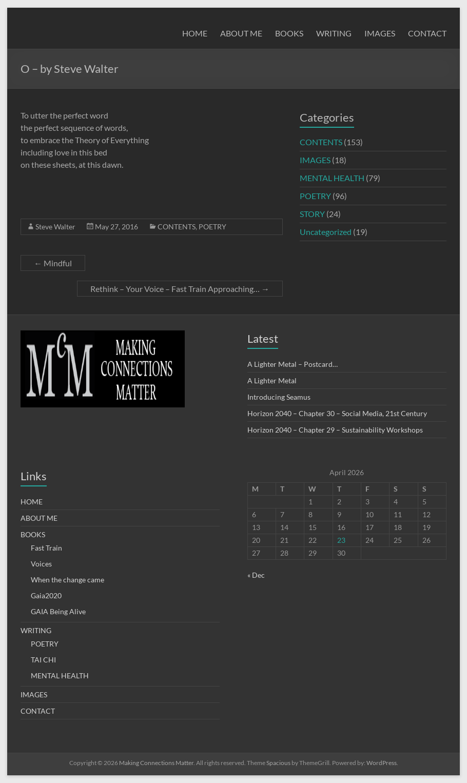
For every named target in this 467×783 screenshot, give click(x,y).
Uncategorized (326, 232)
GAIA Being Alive (58, 611)
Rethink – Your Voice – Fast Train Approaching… (179, 288)
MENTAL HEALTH (332, 178)
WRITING (334, 33)
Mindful (53, 263)
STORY (312, 214)
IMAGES (379, 33)
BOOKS (289, 33)
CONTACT (427, 33)
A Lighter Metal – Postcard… (292, 364)
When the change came (67, 579)
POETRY (212, 226)
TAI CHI (43, 659)
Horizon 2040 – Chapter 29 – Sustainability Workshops (335, 429)
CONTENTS (177, 226)
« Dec (256, 575)
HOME (194, 33)
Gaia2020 (46, 595)
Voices (41, 563)
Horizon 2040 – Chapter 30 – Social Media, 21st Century (337, 413)
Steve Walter (55, 226)
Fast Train (46, 547)
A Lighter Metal (272, 380)
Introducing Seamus (278, 397)
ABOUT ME (241, 33)
